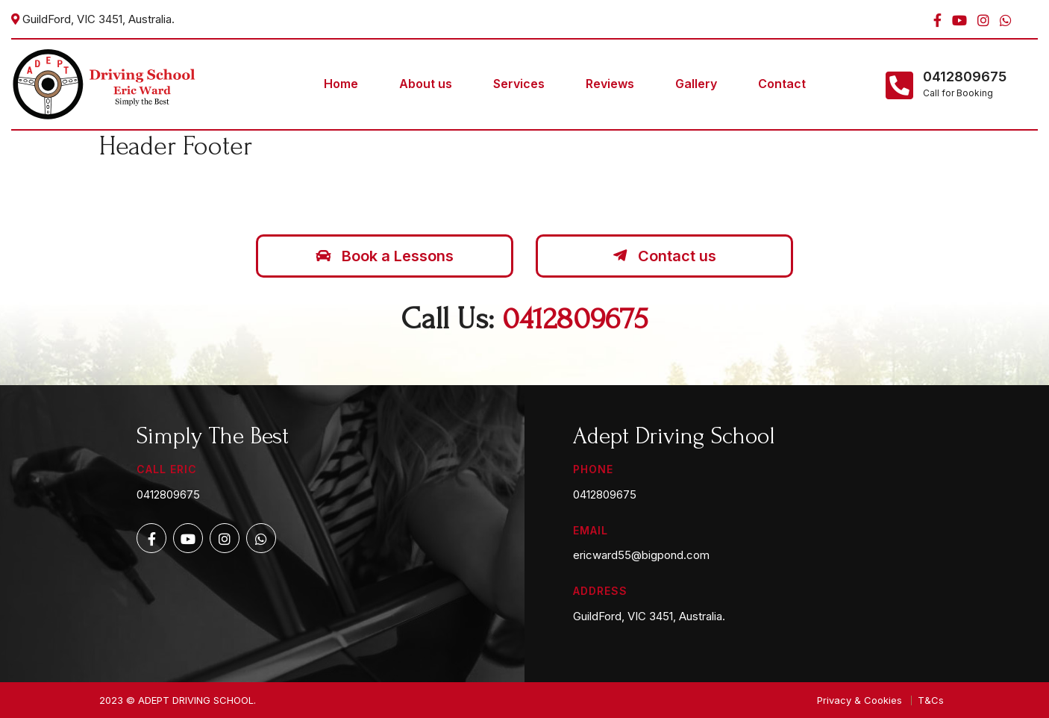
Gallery (696, 83)
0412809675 (964, 76)
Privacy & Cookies (859, 700)
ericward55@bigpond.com (641, 555)
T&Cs (931, 700)
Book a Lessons (385, 256)
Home (341, 83)
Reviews (610, 83)
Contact (782, 83)
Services (519, 83)
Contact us (664, 256)
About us (425, 83)
